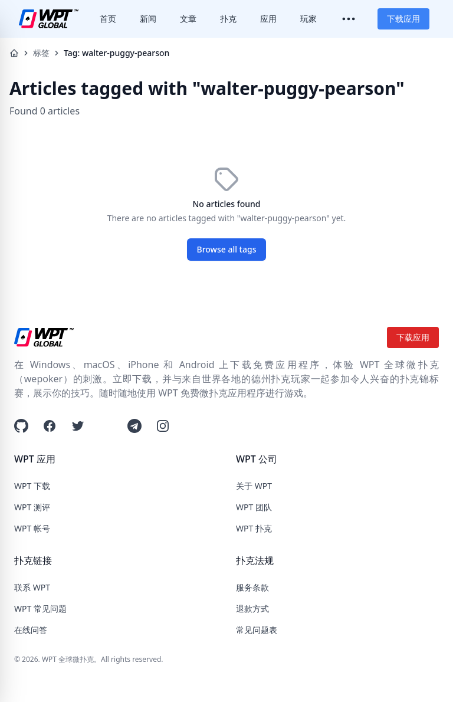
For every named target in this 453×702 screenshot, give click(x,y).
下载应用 (403, 18)
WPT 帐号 (32, 528)
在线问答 (30, 629)
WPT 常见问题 (40, 608)
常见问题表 (256, 629)
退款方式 (252, 608)
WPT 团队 (254, 507)
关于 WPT (254, 485)
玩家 (308, 18)
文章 (188, 18)
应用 (268, 18)
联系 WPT (32, 587)
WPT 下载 (32, 485)
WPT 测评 (32, 507)
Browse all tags (227, 249)
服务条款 (252, 587)
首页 (108, 18)
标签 (41, 52)
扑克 (228, 18)
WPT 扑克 (254, 528)
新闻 (148, 18)
